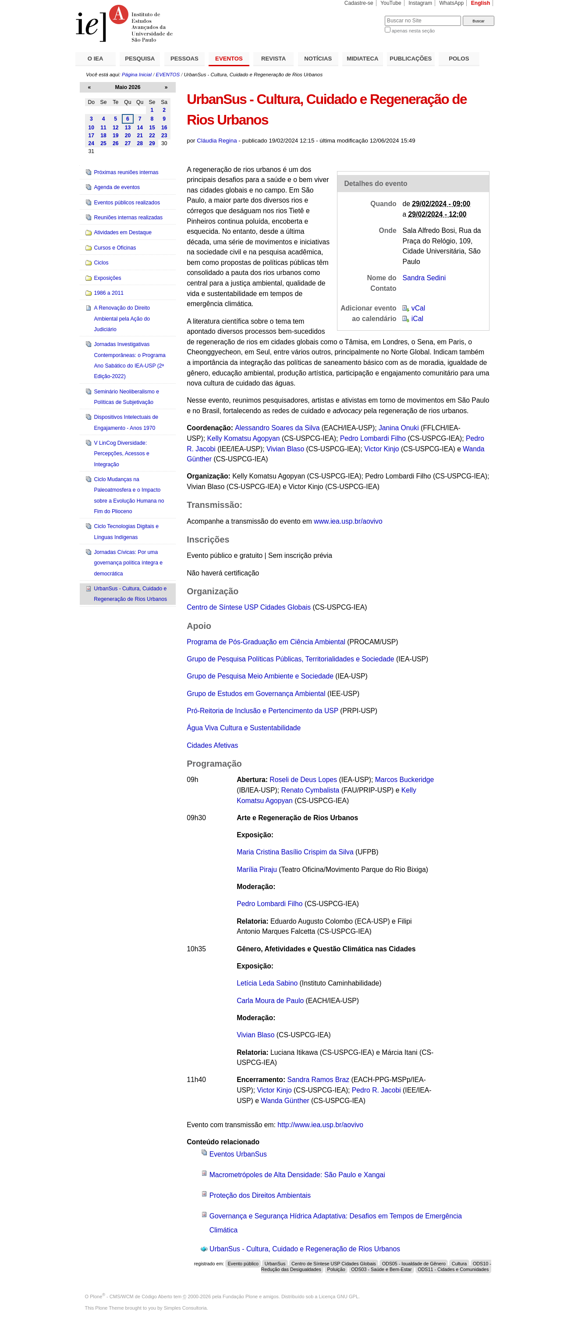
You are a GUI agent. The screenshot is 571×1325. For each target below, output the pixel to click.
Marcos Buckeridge (404, 779)
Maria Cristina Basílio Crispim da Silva (295, 852)
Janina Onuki (399, 428)
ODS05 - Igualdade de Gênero (414, 1263)
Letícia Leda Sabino (267, 983)
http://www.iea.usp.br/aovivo (320, 1125)
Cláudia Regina (217, 140)
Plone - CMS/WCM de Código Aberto (131, 1296)
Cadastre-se (358, 3)
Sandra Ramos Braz (318, 1079)
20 (128, 135)
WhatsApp (451, 3)
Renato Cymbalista (310, 790)
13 (128, 128)
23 (164, 135)
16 (164, 128)
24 (92, 143)
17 (92, 135)
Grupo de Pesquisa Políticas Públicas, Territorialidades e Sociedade (290, 659)
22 (152, 135)
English (480, 3)
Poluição (336, 1269)
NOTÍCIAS (318, 58)
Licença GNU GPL (338, 1296)
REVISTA (273, 58)
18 (103, 135)
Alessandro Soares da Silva (277, 428)
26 (116, 143)
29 (152, 143)
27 (128, 143)
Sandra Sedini (424, 278)
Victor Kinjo (381, 449)
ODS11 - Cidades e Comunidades (453, 1269)
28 (140, 143)
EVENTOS (229, 58)
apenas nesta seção (413, 30)
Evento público (243, 1263)
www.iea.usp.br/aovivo (348, 521)
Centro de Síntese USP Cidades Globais (249, 607)
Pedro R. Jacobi (376, 1090)
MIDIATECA (362, 58)
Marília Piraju (257, 869)
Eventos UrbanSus (238, 1154)
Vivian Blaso (285, 449)
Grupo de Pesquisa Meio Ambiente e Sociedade (260, 676)
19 (116, 135)
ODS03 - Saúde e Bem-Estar (381, 1269)
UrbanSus (275, 1263)
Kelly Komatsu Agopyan (243, 438)
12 (116, 128)
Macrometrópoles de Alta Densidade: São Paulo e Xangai (297, 1175)
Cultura (459, 1263)
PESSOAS (184, 58)
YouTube (390, 3)
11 (103, 128)
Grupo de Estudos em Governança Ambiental (256, 693)
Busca (363, 15)
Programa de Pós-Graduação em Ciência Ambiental (266, 642)
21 (140, 135)
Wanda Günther (285, 1100)
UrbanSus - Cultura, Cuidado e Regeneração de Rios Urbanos (304, 1249)
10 (92, 128)
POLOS (459, 58)
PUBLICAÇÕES (411, 58)
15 (152, 128)
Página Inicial (137, 74)
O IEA (95, 58)
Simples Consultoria (185, 1308)
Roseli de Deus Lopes (303, 779)
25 (103, 143)
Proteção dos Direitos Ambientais (260, 1195)
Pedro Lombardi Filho (373, 438)
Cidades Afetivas (212, 745)
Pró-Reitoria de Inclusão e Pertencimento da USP (262, 710)
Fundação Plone (240, 1296)
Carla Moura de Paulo (270, 1000)
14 (140, 128)
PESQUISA (140, 58)
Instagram (420, 3)
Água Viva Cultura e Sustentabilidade (244, 728)
